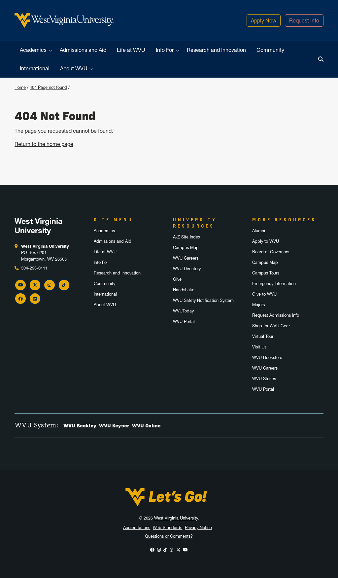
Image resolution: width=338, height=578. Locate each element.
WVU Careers (185, 258)
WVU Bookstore (267, 357)
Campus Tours (265, 273)
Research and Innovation (216, 50)
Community (270, 50)
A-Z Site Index (186, 237)
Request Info (304, 20)
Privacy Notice (198, 527)
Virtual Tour (262, 336)
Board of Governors (270, 251)
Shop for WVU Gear (271, 325)
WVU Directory (187, 268)
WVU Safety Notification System (203, 300)
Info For (165, 50)
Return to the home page (44, 144)
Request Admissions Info (275, 315)
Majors (258, 304)
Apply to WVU (265, 241)
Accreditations (136, 527)
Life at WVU (131, 50)
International (35, 68)
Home (20, 87)
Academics (33, 50)
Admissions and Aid (83, 50)
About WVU (73, 68)
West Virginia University (176, 518)
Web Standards (167, 527)
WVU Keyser (114, 426)
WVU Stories (264, 378)
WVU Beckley (79, 426)
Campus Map (186, 247)
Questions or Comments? (169, 536)
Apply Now (263, 20)
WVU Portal (184, 321)
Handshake (183, 289)
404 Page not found (48, 87)
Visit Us (259, 346)
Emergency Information (274, 283)
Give (177, 279)
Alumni (258, 230)
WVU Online (146, 426)
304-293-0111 (34, 268)
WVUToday (183, 310)
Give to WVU (264, 294)
